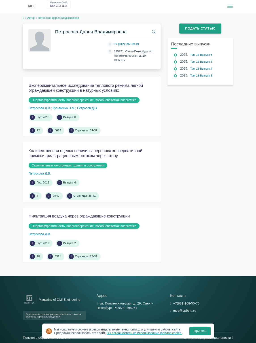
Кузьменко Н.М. (64, 108)
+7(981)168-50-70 (186, 303)
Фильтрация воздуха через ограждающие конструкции (79, 216)
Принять (200, 331)
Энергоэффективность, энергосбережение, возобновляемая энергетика (84, 100)
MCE (32, 6)
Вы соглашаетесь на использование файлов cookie (144, 333)
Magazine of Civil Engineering (59, 299)
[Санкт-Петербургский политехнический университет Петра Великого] (29, 304)
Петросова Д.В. (40, 108)
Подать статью (200, 28)
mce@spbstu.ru (184, 310)
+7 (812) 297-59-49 (126, 44)
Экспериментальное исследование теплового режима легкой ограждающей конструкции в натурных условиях (86, 88)
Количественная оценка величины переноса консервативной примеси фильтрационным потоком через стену (85, 153)
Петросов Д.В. (87, 108)
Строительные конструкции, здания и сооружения (68, 165)
